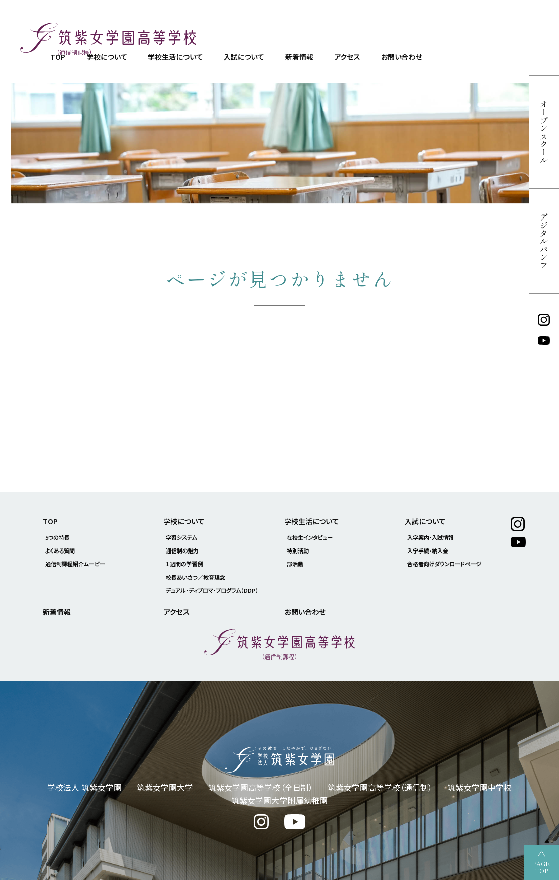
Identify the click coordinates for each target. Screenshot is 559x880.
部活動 (295, 564)
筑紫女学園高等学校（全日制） (260, 787)
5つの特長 (57, 537)
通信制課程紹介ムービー (75, 564)
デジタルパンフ (544, 241)
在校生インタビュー (310, 537)
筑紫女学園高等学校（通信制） (380, 787)
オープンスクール (544, 132)
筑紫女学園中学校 (479, 787)
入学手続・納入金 (428, 550)
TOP (50, 521)
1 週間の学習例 (184, 564)
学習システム (181, 537)
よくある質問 (60, 550)
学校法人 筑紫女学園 (84, 787)
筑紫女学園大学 (165, 787)
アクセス (347, 57)
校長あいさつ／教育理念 (195, 577)
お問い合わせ (401, 57)
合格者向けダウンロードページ (444, 564)
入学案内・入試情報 (430, 537)
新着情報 (299, 57)
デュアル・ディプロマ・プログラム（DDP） (212, 590)
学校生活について (175, 57)
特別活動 (298, 550)
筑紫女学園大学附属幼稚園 (279, 800)
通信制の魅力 (182, 550)
